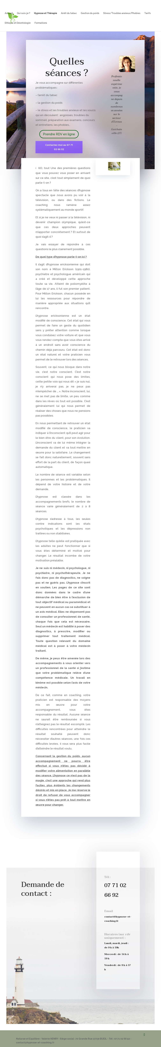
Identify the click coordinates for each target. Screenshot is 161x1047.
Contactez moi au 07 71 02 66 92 (59, 147)
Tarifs (147, 13)
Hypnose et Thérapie (45, 13)
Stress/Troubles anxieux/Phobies (121, 13)
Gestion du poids (90, 13)
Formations (41, 23)
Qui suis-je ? (23, 13)
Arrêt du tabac (69, 13)
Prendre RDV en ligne (59, 134)
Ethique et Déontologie (18, 23)
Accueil (9, 13)
